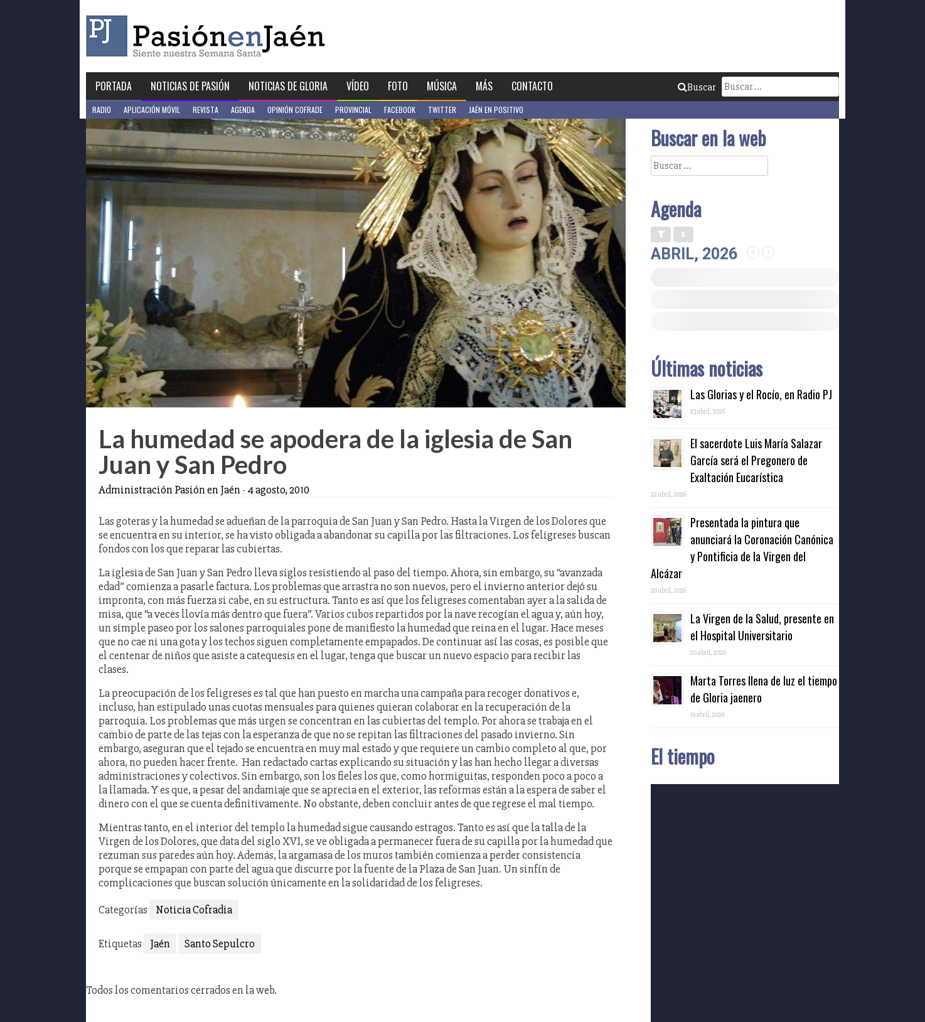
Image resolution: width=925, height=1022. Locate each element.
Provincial (353, 109)
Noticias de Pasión (190, 86)
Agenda (243, 109)
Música (442, 86)
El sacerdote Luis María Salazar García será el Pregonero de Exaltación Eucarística (756, 460)
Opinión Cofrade (295, 109)
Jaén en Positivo (496, 109)
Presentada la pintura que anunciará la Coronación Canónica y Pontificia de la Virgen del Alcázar (742, 547)
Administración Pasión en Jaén (169, 490)
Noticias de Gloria (288, 86)
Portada (113, 86)
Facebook (399, 109)
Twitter (442, 109)
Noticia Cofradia (194, 910)
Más (484, 86)
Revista (205, 109)
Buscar (696, 87)
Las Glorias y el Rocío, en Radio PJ (761, 394)
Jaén (160, 943)
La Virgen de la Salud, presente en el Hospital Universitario (762, 626)
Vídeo (357, 86)
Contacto (532, 86)
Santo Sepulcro (219, 943)
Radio (101, 109)
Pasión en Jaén (209, 36)
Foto (398, 86)
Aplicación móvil (152, 109)
